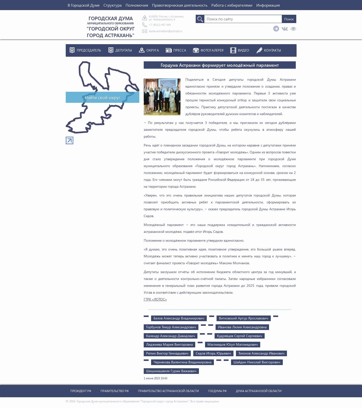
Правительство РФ (115, 391)
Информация (268, 5)
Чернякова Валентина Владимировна (182, 362)
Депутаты (124, 50)
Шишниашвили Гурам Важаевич (171, 371)
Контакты (272, 50)
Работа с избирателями (231, 5)
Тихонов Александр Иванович (261, 353)
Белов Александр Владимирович (179, 318)
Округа (152, 50)
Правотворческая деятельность (179, 5)
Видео (243, 50)
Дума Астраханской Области (259, 391)
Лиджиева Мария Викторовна (169, 344)
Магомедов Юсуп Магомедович (232, 344)
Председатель (89, 50)
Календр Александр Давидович (170, 335)
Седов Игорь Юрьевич (213, 353)
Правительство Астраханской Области (168, 391)
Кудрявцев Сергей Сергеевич (239, 335)
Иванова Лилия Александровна (242, 327)
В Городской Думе (84, 5)
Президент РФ (80, 391)
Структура (112, 5)
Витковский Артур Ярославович (243, 318)
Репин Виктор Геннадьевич (167, 353)
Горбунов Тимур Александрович (171, 327)
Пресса (179, 50)
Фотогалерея (212, 50)
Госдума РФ (217, 391)
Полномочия (137, 5)
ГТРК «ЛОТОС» (155, 299)
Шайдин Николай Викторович (256, 362)
